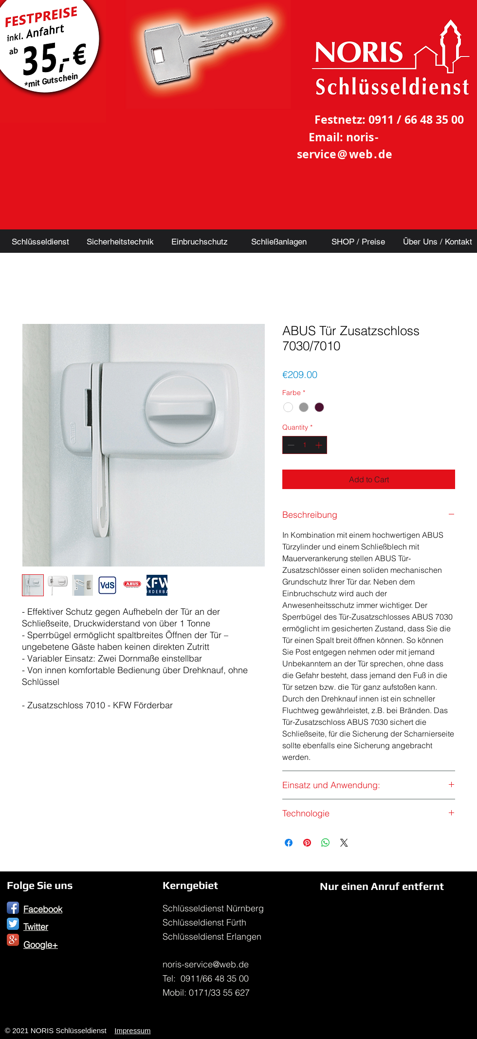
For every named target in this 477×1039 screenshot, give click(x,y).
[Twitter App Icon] (13, 924)
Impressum (132, 1030)
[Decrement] (290, 444)
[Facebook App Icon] (13, 908)
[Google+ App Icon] (13, 940)
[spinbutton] (304, 444)
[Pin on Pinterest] (307, 843)
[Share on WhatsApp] (325, 843)
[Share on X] (344, 843)
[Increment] (319, 444)
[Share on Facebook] (288, 843)
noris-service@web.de (206, 964)
